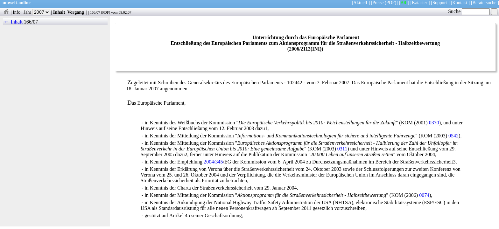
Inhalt (59, 12)
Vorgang (75, 12)
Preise (377, 2)
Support (439, 2)
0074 (424, 195)
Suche (469, 11)
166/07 (95, 12)
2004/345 (213, 161)
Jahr (37, 12)
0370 (434, 122)
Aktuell (360, 2)
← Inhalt (13, 21)
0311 (342, 148)
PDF (105, 12)
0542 (453, 135)
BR (403, 2)
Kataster (419, 2)
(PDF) (390, 2)
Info (16, 12)
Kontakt (459, 2)
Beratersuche (484, 2)
